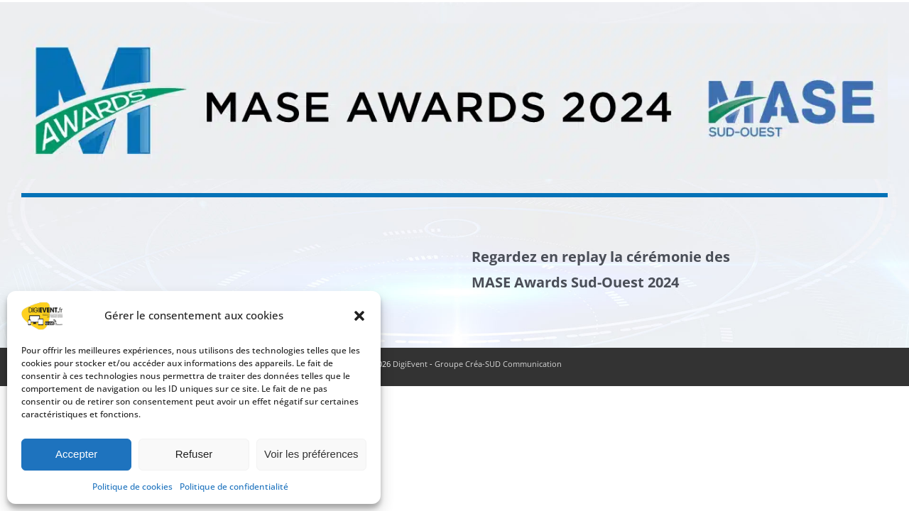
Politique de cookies (132, 486)
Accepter (76, 454)
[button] (359, 316)
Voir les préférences (311, 454)
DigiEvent (410, 363)
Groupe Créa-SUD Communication (498, 363)
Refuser (194, 454)
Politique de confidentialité (234, 486)
